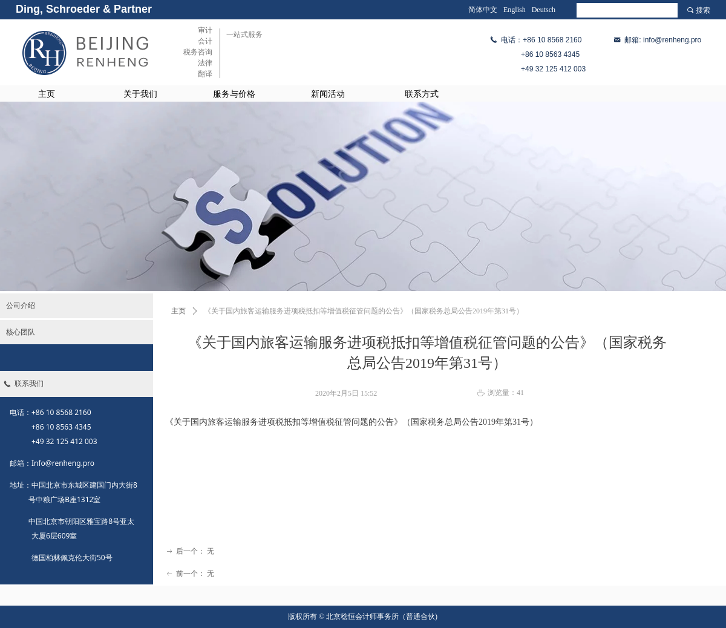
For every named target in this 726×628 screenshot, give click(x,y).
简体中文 (482, 9)
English (514, 9)
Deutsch (543, 9)
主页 (178, 311)
